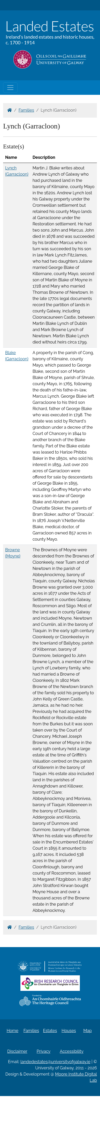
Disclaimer (17, 1051)
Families (26, 110)
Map (87, 1030)
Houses (68, 1030)
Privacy (43, 1051)
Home (12, 1030)
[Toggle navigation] (10, 87)
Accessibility (71, 1051)
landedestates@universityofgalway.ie (55, 1061)
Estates (50, 1030)
